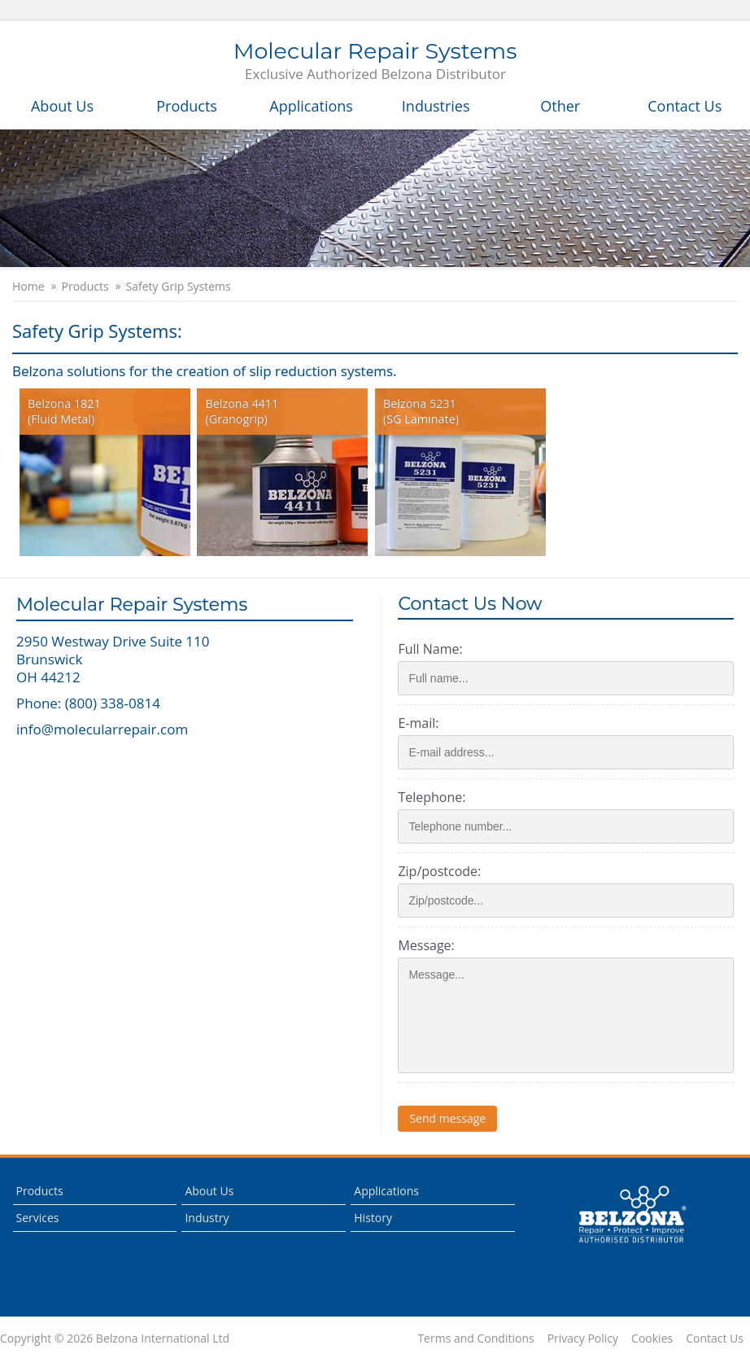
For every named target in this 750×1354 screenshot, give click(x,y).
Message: (426, 945)
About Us (62, 106)
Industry (207, 1217)
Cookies (652, 1338)
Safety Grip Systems (178, 286)
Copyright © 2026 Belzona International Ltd (114, 1338)
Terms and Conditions (475, 1338)
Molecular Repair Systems (375, 62)
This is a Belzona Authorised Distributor (632, 1214)
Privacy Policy (582, 1338)
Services (37, 1217)
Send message (447, 1118)
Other (560, 106)
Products (186, 106)
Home (28, 286)
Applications (311, 106)
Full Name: (430, 649)
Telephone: (431, 797)
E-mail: (418, 723)
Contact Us (685, 106)
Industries (436, 106)
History (373, 1217)
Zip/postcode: (439, 871)
